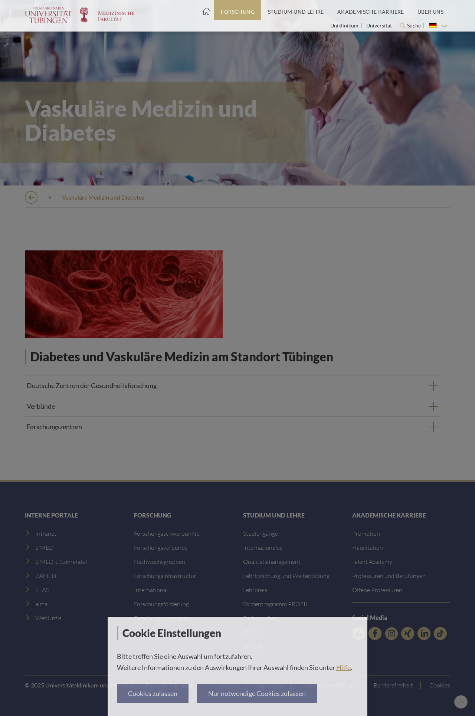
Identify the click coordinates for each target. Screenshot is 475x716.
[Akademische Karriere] (371, 10)
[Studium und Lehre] (296, 10)
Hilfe (343, 667)
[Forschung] (237, 10)
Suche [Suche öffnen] (414, 26)
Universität (379, 25)
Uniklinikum (345, 25)
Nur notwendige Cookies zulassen (257, 693)
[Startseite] (206, 10)
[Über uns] (430, 10)
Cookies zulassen (152, 693)
